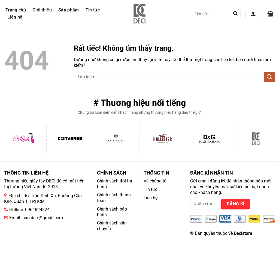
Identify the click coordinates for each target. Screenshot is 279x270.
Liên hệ (14, 17)
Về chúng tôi (156, 181)
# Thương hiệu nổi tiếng (139, 103)
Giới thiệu (42, 10)
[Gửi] (235, 13)
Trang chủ (15, 10)
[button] (253, 13)
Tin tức (93, 10)
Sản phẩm (68, 10)
